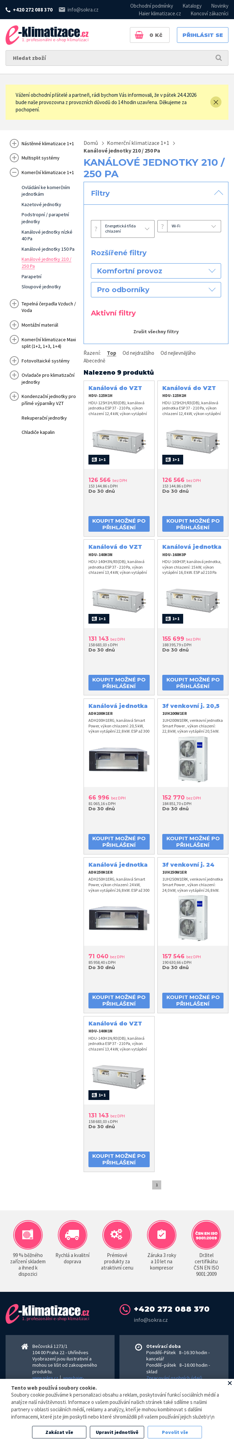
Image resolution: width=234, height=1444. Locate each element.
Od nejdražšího (138, 353)
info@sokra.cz (83, 9)
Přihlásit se (202, 35)
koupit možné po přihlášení (119, 524)
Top (111, 353)
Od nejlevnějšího (178, 353)
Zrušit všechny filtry (156, 331)
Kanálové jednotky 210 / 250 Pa (122, 150)
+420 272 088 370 (33, 9)
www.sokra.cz (45, 1378)
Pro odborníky (123, 290)
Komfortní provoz (129, 271)
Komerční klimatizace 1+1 (138, 142)
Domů (91, 142)
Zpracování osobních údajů (174, 1378)
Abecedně (94, 360)
